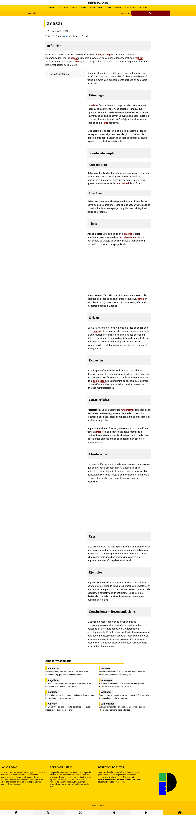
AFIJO (92, 8)
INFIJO (100, 8)
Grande (85, 36)
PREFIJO (74, 8)
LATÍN (108, 8)
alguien (110, 54)
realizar (139, 58)
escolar (77, 61)
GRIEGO (117, 8)
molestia (135, 237)
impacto (100, 432)
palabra (94, 105)
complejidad (99, 381)
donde (140, 299)
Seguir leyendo (14, 784)
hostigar (100, 54)
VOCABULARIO (129, 8)
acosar (74, 58)
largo (105, 123)
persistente (125, 237)
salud (118, 183)
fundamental (127, 410)
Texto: (48, 36)
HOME (51, 8)
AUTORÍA (143, 8)
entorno (128, 234)
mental (125, 183)
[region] (65, 100)
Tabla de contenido (66, 73)
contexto (97, 331)
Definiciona (98, 2)
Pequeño (60, 36)
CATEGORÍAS (62, 8)
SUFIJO (84, 8)
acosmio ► (125, 13)
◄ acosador (31, 13)
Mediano (73, 36)
